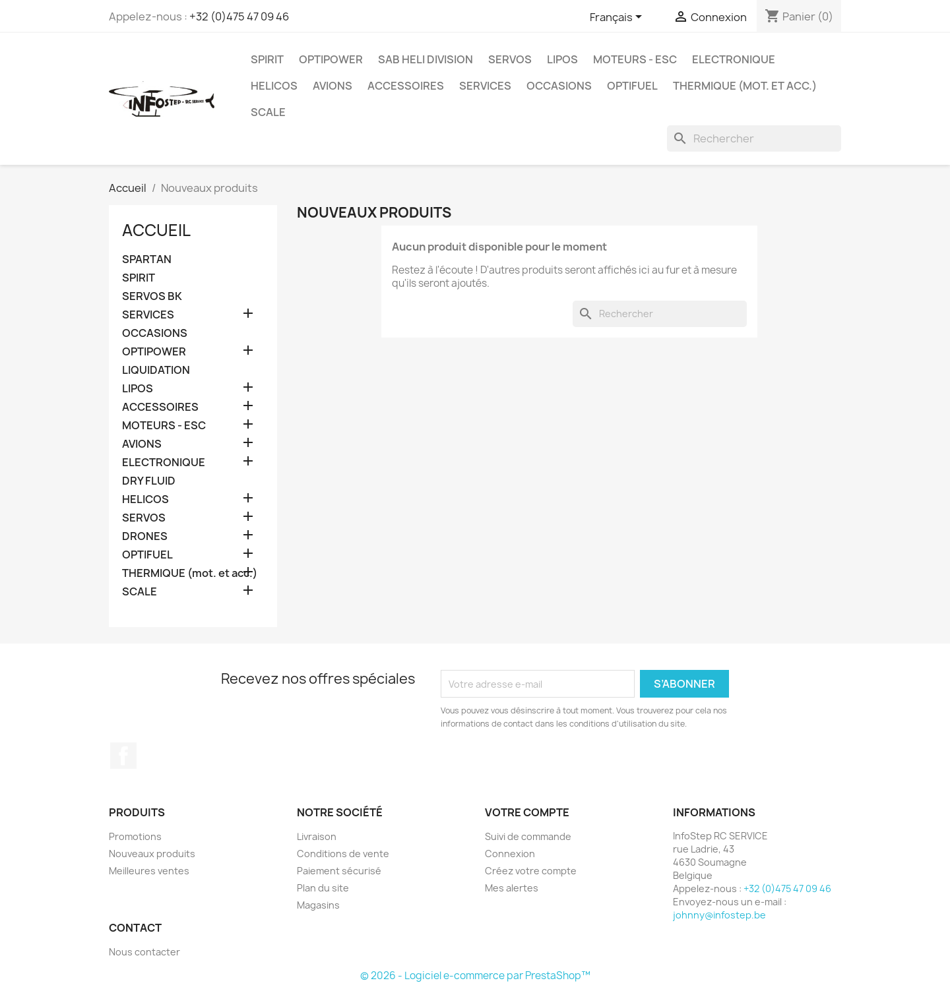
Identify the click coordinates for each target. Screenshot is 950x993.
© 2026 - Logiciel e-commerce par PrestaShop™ (475, 975)
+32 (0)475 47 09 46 (239, 16)
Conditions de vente (343, 853)
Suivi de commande (528, 836)
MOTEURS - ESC (635, 59)
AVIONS (332, 85)
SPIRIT (267, 59)
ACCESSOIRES (405, 85)
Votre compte (527, 812)
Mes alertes (511, 888)
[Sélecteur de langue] (618, 18)
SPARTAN (147, 259)
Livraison (316, 836)
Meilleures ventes (149, 870)
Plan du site (323, 888)
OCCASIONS (559, 85)
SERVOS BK (152, 296)
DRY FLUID (148, 481)
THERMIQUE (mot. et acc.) (745, 85)
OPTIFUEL (632, 85)
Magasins (318, 905)
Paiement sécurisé (339, 870)
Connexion (510, 853)
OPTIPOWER (331, 59)
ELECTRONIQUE (733, 59)
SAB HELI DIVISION (425, 59)
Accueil (156, 230)
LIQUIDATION (156, 370)
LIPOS (562, 59)
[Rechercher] (754, 138)
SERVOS (510, 59)
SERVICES (485, 85)
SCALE (268, 112)
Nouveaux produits (152, 853)
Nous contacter (144, 952)
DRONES (145, 536)
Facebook (123, 755)
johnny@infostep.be (719, 915)
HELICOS (274, 85)
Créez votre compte (531, 870)
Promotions (135, 836)
